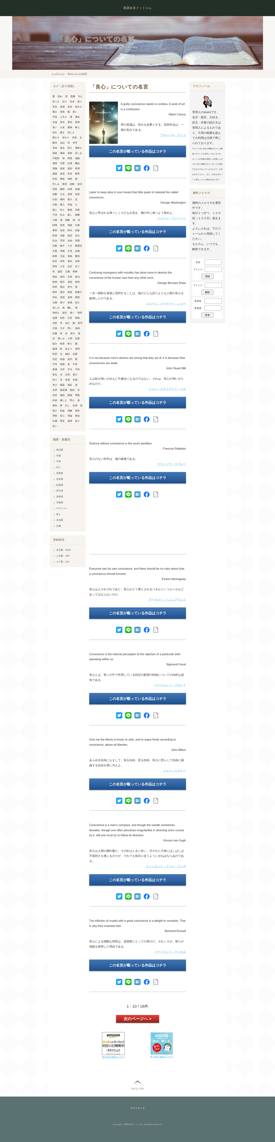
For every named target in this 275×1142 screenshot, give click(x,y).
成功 (62, 276)
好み (62, 214)
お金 (62, 127)
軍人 (58, 514)
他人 (77, 302)
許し (67, 405)
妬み (54, 343)
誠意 (60, 271)
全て (77, 266)
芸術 (54, 189)
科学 (75, 142)
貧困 (62, 364)
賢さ (70, 148)
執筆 (54, 235)
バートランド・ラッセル (170, 951)
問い (70, 328)
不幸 (75, 364)
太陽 (54, 302)
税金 (54, 276)
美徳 (62, 359)
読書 (54, 333)
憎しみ (61, 338)
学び (54, 385)
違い (72, 312)
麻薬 (62, 385)
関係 (70, 158)
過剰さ (78, 148)
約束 (54, 400)
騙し (70, 307)
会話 (62, 142)
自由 (70, 240)
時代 (70, 230)
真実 (54, 266)
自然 (62, 230)
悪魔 (72, 96)
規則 (70, 168)
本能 (75, 379)
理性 (77, 410)
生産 (70, 276)
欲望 (75, 405)
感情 (54, 163)
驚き (62, 132)
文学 (62, 369)
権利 (62, 199)
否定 (54, 359)
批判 (70, 359)
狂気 (54, 178)
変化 (54, 374)
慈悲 (70, 235)
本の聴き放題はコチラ (161, 1056)
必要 (75, 354)
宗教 (54, 245)
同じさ (71, 132)
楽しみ (55, 307)
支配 (62, 235)
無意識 (63, 390)
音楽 (74, 137)
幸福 (70, 204)
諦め (60, 96)
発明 (77, 348)
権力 (70, 199)
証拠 (77, 251)
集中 (62, 245)
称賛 (54, 256)
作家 (58, 455)
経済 (79, 184)
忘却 (67, 374)
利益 (62, 410)
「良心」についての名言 (96, 39)
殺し (70, 214)
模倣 (70, 395)
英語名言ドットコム (137, 7)
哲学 (80, 323)
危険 (54, 168)
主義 (54, 251)
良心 (62, 415)
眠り (70, 343)
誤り (64, 101)
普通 (54, 369)
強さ (67, 323)
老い (54, 127)
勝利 (77, 256)
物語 (62, 395)
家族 (54, 153)
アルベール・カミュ (173, 135)
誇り (54, 379)
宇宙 (54, 117)
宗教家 (59, 502)
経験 (72, 184)
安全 (72, 101)
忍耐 (77, 338)
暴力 (75, 374)
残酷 (67, 220)
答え (62, 209)
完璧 (62, 163)
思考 (62, 225)
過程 (70, 153)
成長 (70, 282)
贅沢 (62, 282)
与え (80, 96)
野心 (72, 400)
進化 (70, 261)
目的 (54, 395)
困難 (77, 214)
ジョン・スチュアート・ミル (167, 388)
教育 (77, 173)
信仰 (77, 261)
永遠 (54, 122)
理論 (70, 415)
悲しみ (78, 153)
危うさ (55, 101)
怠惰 (70, 297)
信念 (70, 266)
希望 (77, 168)
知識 (54, 317)
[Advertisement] (137, 528)
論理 (70, 421)
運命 (77, 117)
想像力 (78, 292)
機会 (77, 163)
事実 (54, 230)
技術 (62, 168)
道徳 (77, 328)
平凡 (70, 369)
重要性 (78, 245)
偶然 (70, 178)
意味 (62, 111)
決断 (54, 194)
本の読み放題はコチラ (113, 1057)
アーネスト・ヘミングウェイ (167, 599)
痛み (54, 111)
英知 (70, 122)
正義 (67, 271)
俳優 (58, 526)
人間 (70, 338)
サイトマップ (138, 1108)
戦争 (54, 292)
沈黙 (54, 323)
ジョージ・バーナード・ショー (166, 303)
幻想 (54, 199)
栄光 (62, 122)
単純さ (55, 312)
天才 (62, 328)
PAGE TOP (137, 1088)
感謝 (77, 158)
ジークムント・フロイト (170, 684)
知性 (62, 317)
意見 (54, 106)
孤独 (70, 209)
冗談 (62, 256)
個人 (54, 209)
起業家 (59, 485)
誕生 (64, 312)
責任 (62, 287)
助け (62, 302)
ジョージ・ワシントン (171, 218)
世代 (70, 287)
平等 (54, 364)
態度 (77, 297)
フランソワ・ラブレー (171, 464)
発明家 (59, 496)
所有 (62, 261)
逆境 (62, 173)
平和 (77, 369)
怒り (79, 101)
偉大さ (78, 106)
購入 (62, 204)
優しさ (63, 400)
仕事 (77, 225)
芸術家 (59, 479)
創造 (70, 292)
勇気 (54, 405)
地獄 (70, 225)
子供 (54, 214)
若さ (77, 421)
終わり (65, 137)
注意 (70, 317)
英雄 (77, 122)
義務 (54, 173)
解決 (54, 142)
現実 (77, 194)
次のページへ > (137, 1019)
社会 (54, 240)
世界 (54, 287)
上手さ (63, 117)
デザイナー (62, 508)
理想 (54, 415)
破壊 (54, 348)
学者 (58, 461)
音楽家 (59, 520)
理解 (70, 410)
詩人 (58, 467)
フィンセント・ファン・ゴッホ (166, 866)
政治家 (59, 449)
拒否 (70, 173)
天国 (54, 328)
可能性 (55, 158)
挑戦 (77, 317)
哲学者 (59, 490)
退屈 (62, 297)
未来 (54, 390)
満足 (70, 385)
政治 (77, 276)
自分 (77, 235)
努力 (72, 333)
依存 (70, 106)
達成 (70, 302)
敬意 (64, 184)
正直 (70, 251)
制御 (75, 271)
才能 (54, 220)
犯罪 (54, 354)
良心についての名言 (77, 73)
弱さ (54, 410)
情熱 (70, 256)
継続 (62, 189)
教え (77, 127)
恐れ (54, 132)
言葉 (77, 209)
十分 (70, 245)
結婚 (77, 189)
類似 (77, 415)
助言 (54, 261)
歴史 (62, 421)
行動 (54, 204)
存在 (54, 297)
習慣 (77, 240)
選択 (62, 292)
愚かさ (55, 137)
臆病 (70, 127)
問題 (77, 395)
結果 (70, 189)
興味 (62, 178)
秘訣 (67, 354)
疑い (75, 111)
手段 (62, 240)
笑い (54, 426)
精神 (54, 282)
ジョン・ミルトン (174, 770)
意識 (62, 106)
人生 (62, 266)
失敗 (77, 230)
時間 (54, 225)
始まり (68, 348)
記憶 (70, 163)
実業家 (59, 473)
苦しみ (55, 184)
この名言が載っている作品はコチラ (137, 151)
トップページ (58, 73)
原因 (70, 194)
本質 (67, 379)
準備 (62, 251)
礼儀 (54, 421)
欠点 (62, 194)
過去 (62, 148)
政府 (77, 282)
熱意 (62, 343)
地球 (79, 312)
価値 (62, 153)
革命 (54, 148)
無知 (72, 390)
